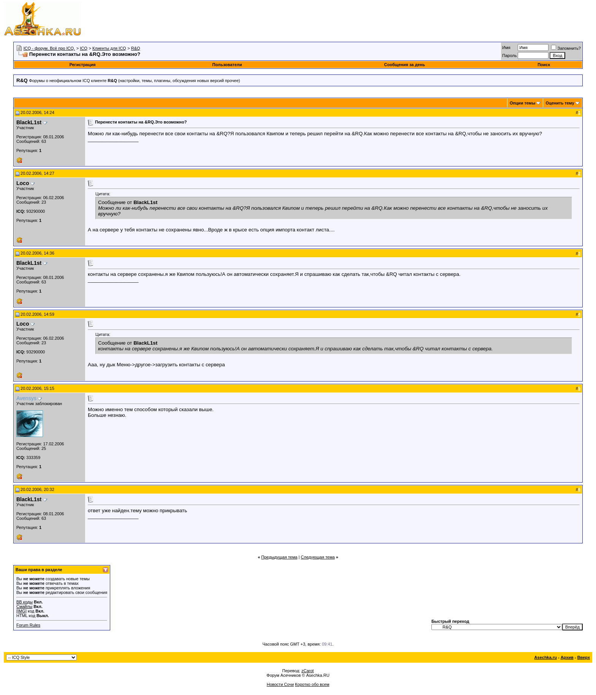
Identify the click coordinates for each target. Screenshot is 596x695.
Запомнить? (566, 48)
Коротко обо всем (312, 684)
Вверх (583, 657)
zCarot (307, 670)
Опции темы (522, 103)
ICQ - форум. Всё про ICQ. (49, 48)
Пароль (509, 55)
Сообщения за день (404, 64)
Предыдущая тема (279, 557)
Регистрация (83, 64)
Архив (567, 657)
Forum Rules (28, 625)
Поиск (543, 64)
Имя (506, 47)
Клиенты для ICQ (109, 48)
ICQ (83, 48)
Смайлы (24, 606)
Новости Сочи (280, 684)
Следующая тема (317, 557)
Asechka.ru (545, 657)
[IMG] (21, 611)
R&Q (135, 48)
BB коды (24, 602)
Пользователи (227, 64)
